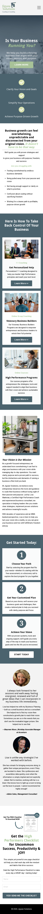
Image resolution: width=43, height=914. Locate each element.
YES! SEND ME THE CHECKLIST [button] (21, 895)
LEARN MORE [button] (21, 64)
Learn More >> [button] (21, 283)
